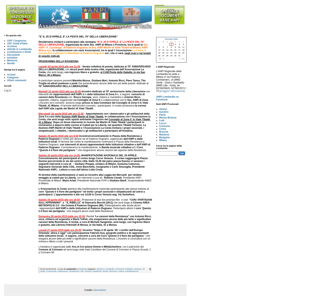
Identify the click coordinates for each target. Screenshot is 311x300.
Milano (163, 140)
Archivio (12, 46)
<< (160, 59)
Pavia (162, 114)
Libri (82, 271)
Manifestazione (131, 271)
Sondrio (163, 112)
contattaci (81, 269)
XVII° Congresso (16, 40)
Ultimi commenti (16, 80)
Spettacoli (97, 271)
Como (162, 129)
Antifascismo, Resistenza (68, 271)
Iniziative (12, 57)
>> (183, 59)
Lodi (161, 120)
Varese (163, 109)
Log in (7, 90)
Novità (11, 63)
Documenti (13, 54)
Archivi (11, 74)
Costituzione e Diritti (19, 52)
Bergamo (164, 137)
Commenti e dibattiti (124, 269)
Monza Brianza (167, 117)
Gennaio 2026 (171, 39)
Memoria (12, 60)
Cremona (164, 126)
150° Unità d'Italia (17, 43)
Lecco (162, 123)
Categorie (12, 77)
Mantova (164, 134)
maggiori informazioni (172, 91)
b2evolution (100, 290)
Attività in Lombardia (19, 49)
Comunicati (51, 271)
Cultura (121, 271)
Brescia (163, 131)
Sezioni (88, 271)
